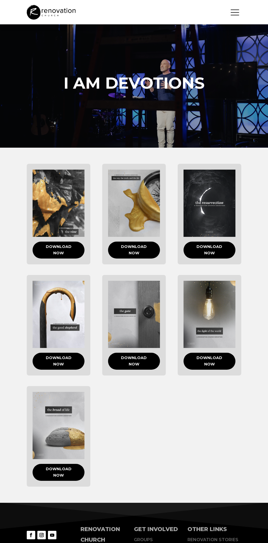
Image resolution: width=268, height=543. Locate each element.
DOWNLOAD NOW (59, 249)
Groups (143, 539)
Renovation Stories (212, 539)
